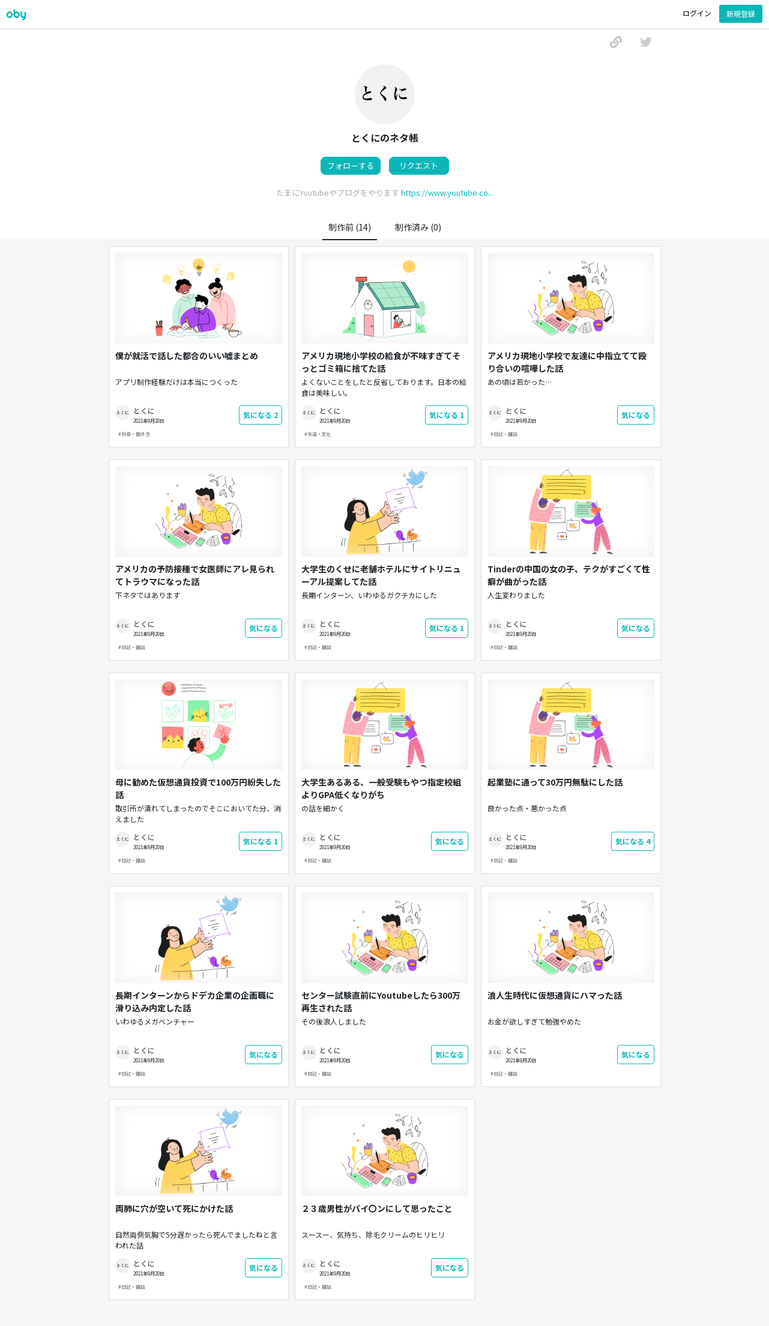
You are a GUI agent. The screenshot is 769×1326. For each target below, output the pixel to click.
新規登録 (740, 13)
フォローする (350, 165)
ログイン (697, 13)
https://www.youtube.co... (447, 192)
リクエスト (418, 165)
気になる (260, 415)
